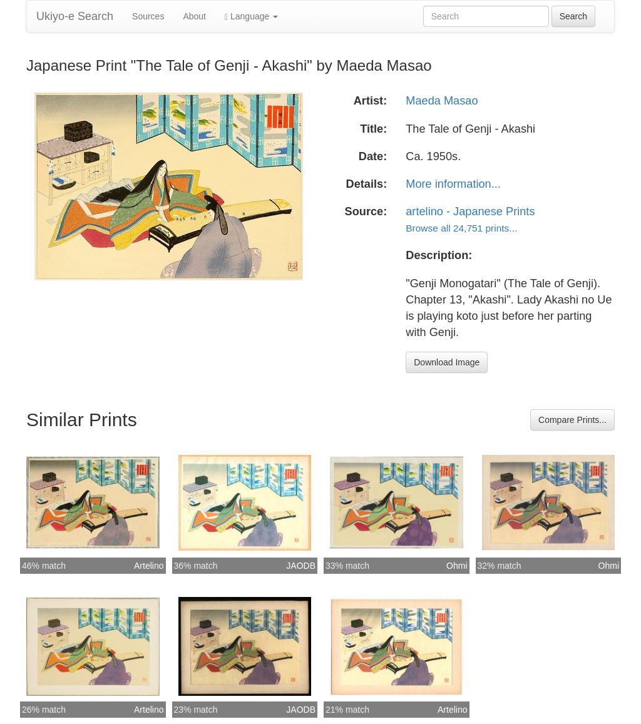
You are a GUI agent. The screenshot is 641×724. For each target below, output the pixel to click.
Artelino (148, 566)
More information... (453, 184)
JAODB (300, 566)
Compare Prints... (572, 420)
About (194, 16)
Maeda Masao (442, 100)
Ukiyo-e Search (74, 16)
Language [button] (251, 16)
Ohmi (456, 566)
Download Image (446, 362)
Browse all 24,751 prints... (461, 228)
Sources (148, 16)
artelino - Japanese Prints (470, 211)
